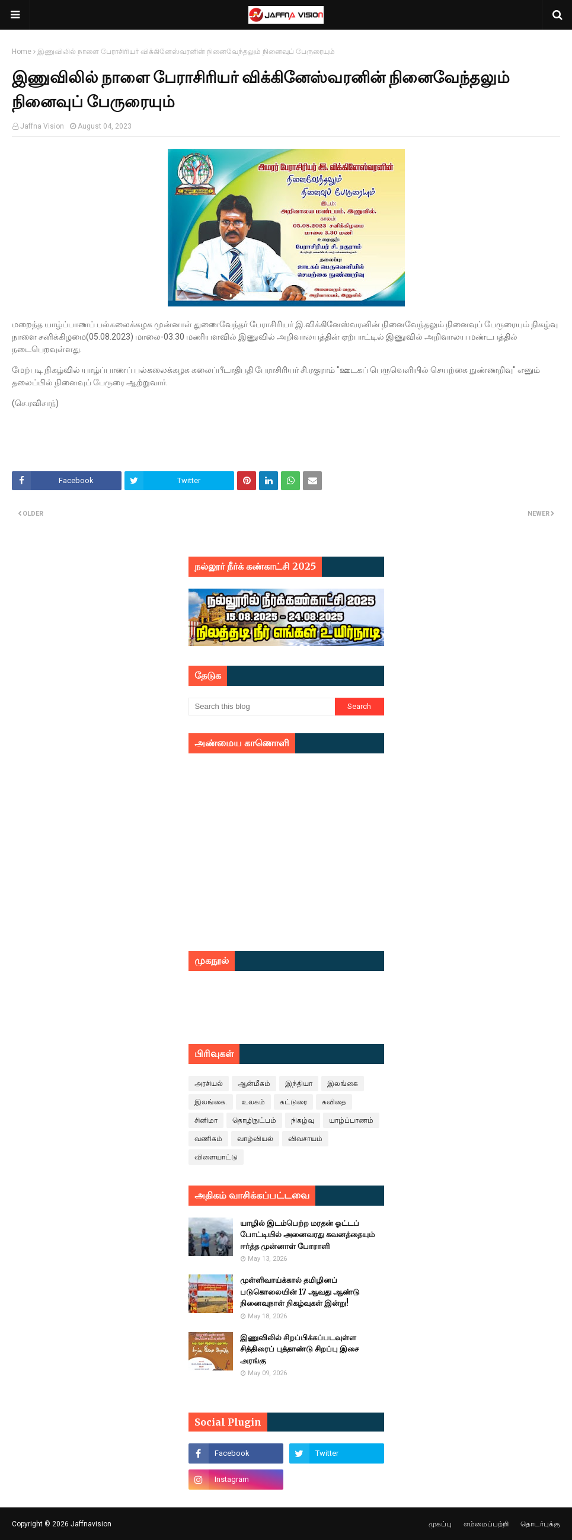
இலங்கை (342, 1083)
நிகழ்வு (302, 1120)
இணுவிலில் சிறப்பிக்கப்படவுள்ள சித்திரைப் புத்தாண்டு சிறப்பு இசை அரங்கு (299, 1349)
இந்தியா (298, 1083)
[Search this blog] (261, 706)
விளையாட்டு (216, 1157)
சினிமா (206, 1120)
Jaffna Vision (42, 126)
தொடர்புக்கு (540, 1524)
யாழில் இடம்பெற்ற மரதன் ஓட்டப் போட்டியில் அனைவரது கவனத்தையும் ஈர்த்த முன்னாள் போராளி (307, 1234)
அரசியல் (208, 1083)
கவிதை (334, 1102)
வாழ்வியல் (255, 1139)
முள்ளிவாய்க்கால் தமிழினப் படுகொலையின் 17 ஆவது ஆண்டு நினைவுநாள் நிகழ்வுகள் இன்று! (300, 1291)
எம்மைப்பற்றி (486, 1524)
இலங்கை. (210, 1102)
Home (21, 51)
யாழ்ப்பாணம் (351, 1120)
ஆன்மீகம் (254, 1083)
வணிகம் (208, 1139)
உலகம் (253, 1102)
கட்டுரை (293, 1102)
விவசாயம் (305, 1139)
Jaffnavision (91, 1524)
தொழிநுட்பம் (254, 1120)
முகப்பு (440, 1524)
